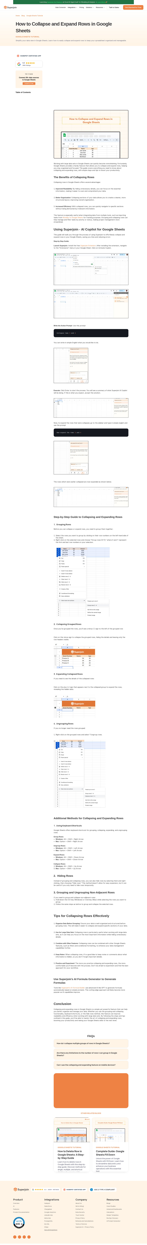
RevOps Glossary (112, 1218)
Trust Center (80, 1215)
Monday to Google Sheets (73, 218)
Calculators (110, 1212)
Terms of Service (81, 1224)
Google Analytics (50, 1212)
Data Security (80, 1212)
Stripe (46, 1227)
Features (16, 1209)
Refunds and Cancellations (84, 1221)
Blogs (108, 1203)
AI (13, 1206)
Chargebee (48, 1209)
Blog (23, 16)
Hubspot (47, 1203)
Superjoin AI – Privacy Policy (85, 1227)
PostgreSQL (48, 1221)
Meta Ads (47, 1218)
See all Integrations (50, 1230)
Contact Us (79, 1209)
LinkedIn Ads (48, 1215)
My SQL (46, 1224)
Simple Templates (113, 1215)
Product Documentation (21, 1212)
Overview (16, 1203)
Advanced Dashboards (114, 1209)
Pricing (81, 7)
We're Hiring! (80, 1206)
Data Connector (60, 7)
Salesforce (48, 1206)
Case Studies (111, 1206)
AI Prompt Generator (113, 1221)
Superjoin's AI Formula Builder (73, 988)
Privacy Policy (80, 1218)
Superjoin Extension (88, 246)
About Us (79, 1203)
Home (18, 16)
